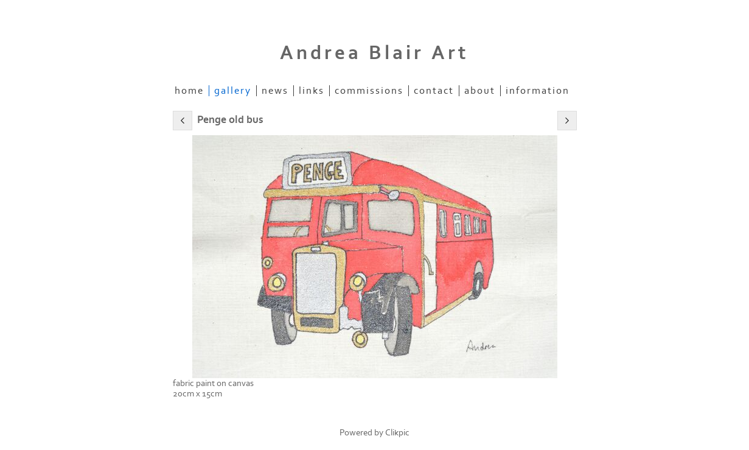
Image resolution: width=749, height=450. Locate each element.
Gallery (232, 90)
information (538, 90)
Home (189, 90)
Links (311, 90)
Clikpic (397, 432)
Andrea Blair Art (374, 53)
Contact (434, 90)
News (275, 90)
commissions (369, 90)
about (479, 90)
